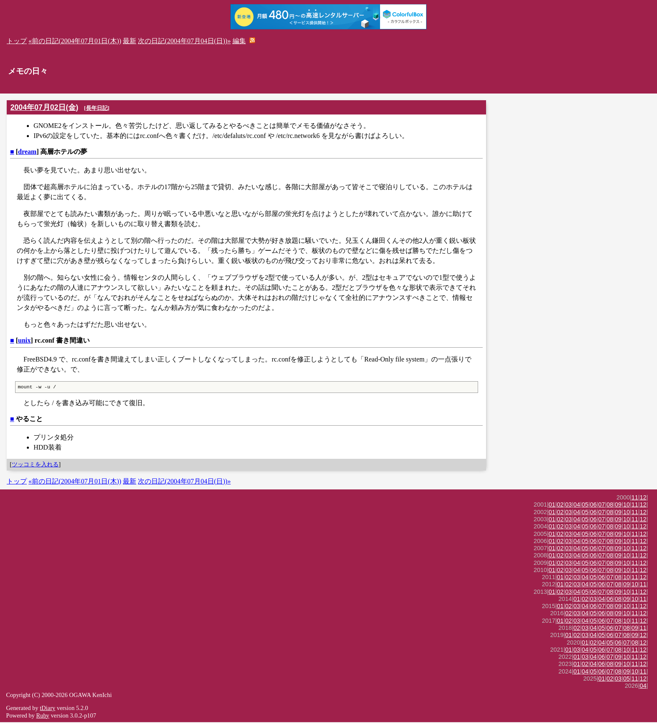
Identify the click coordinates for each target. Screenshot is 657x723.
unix (24, 340)
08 (610, 505)
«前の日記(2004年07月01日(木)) (74, 40)
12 (643, 498)
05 (585, 505)
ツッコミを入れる (35, 465)
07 (601, 505)
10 (626, 505)
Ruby (42, 716)
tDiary (47, 708)
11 (634, 498)
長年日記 (97, 108)
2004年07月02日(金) (44, 107)
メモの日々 (28, 71)
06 (593, 505)
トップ (17, 40)
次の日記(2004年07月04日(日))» (184, 40)
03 (568, 505)
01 (551, 505)
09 (618, 505)
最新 (129, 40)
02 (560, 505)
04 (577, 505)
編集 (239, 40)
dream (27, 151)
